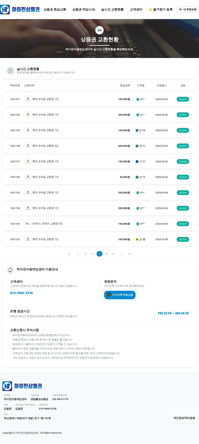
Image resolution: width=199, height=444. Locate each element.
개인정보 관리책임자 (25, 405)
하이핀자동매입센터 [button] (15, 399)
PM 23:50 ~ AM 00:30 (173, 313)
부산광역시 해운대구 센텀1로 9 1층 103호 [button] (27, 418)
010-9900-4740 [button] (48, 408)
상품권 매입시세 (83, 9)
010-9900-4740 (21, 293)
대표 (6, 405)
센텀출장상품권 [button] (39, 399)
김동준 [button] (7, 408)
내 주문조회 (187, 9)
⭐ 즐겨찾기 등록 (160, 9)
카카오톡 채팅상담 (119, 294)
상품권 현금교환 (55, 9)
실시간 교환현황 (112, 9)
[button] (99, 71)
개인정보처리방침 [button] (184, 418)
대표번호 (43, 405)
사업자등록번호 (59, 395)
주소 (6, 414)
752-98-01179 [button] (60, 399)
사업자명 (35, 395)
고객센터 (136, 9)
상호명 (7, 395)
